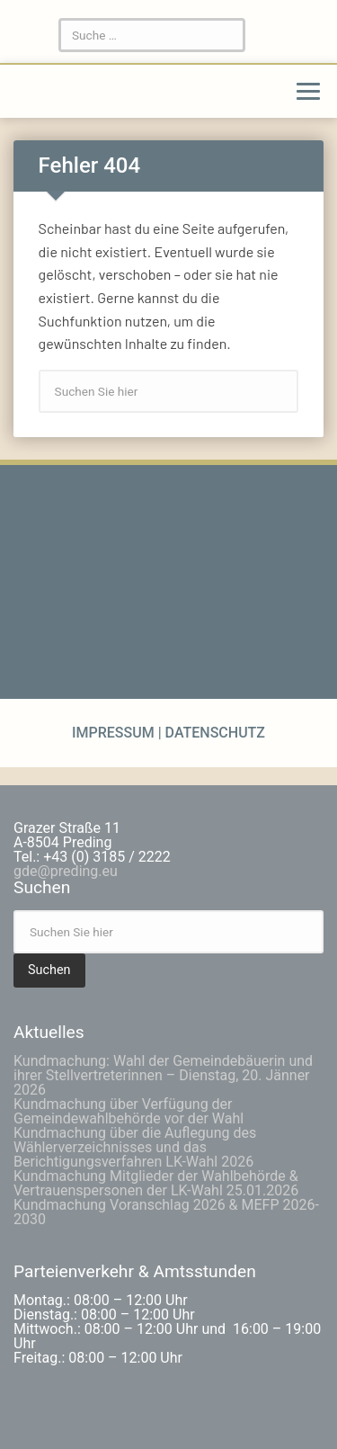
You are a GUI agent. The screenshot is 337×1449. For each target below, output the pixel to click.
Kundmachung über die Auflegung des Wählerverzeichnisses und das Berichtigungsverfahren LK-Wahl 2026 (134, 1147)
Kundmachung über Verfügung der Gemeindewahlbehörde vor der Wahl (128, 1111)
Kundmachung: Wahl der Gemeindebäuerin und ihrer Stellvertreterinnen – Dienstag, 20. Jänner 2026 (163, 1075)
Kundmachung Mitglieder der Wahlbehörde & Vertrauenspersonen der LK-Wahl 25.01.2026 (155, 1183)
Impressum (115, 732)
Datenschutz (213, 732)
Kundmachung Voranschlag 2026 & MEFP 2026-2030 (166, 1212)
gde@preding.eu (65, 871)
